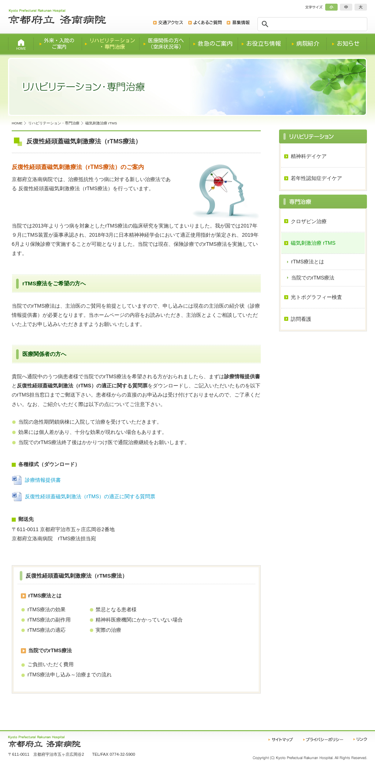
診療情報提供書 (43, 480)
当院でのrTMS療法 (312, 278)
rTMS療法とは (307, 261)
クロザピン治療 (309, 221)
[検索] (313, 24)
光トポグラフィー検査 (316, 297)
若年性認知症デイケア (316, 178)
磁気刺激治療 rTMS (313, 243)
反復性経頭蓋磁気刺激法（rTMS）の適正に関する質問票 (90, 496)
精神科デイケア (309, 156)
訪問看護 (301, 319)
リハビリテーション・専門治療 (53, 123)
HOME (17, 123)
